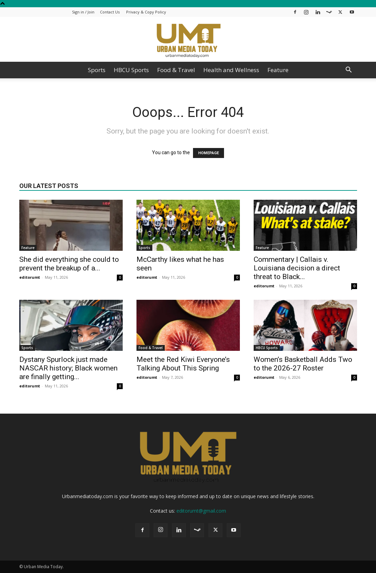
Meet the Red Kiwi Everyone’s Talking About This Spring (183, 363)
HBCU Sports (131, 70)
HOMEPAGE (208, 153)
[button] (349, 70)
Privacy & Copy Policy (146, 11)
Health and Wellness (231, 70)
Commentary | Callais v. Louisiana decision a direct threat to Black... (297, 268)
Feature (277, 70)
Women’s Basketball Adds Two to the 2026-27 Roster (303, 363)
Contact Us (110, 11)
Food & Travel (176, 70)
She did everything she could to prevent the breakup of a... (69, 263)
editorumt (29, 277)
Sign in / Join (83, 11)
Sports (96, 70)
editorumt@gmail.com (201, 510)
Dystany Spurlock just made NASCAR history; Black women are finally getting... (68, 368)
